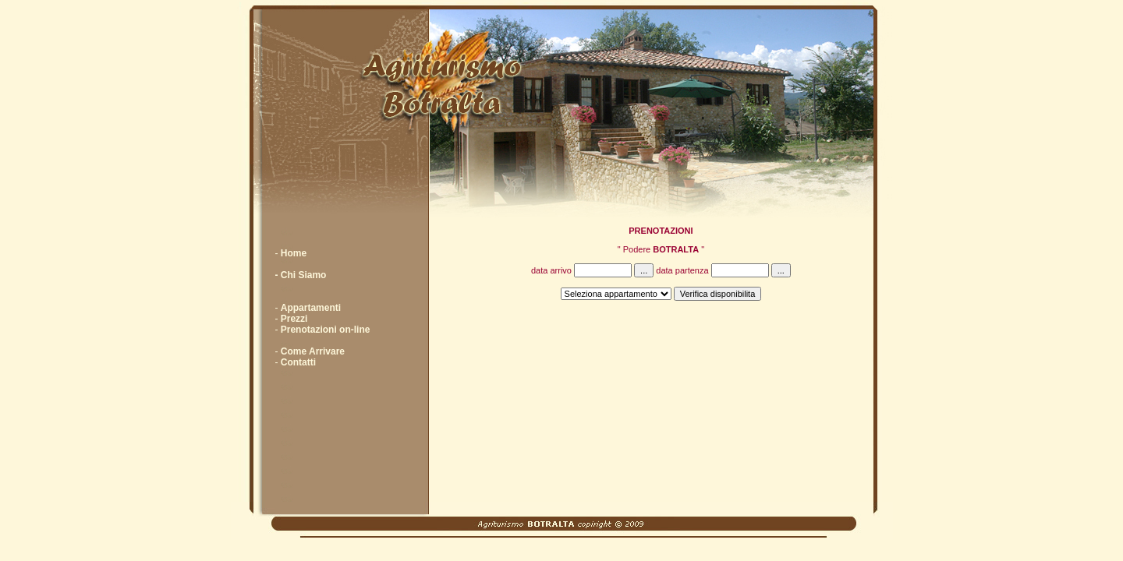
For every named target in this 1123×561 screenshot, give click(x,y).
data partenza (723, 270)
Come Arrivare (313, 351)
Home (293, 253)
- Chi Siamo (300, 275)
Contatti (298, 362)
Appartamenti (311, 307)
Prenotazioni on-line (325, 329)
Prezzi (294, 318)
